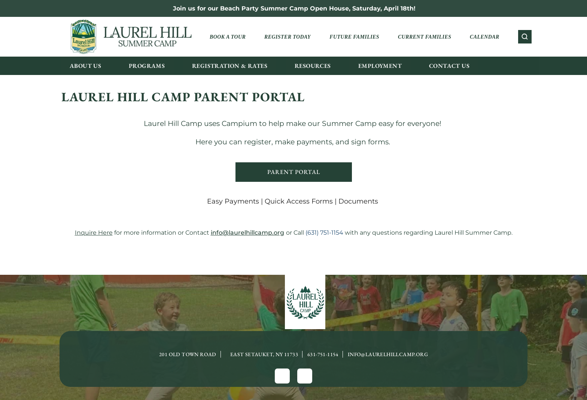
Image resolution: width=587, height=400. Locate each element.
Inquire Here (94, 232)
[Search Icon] (525, 36)
